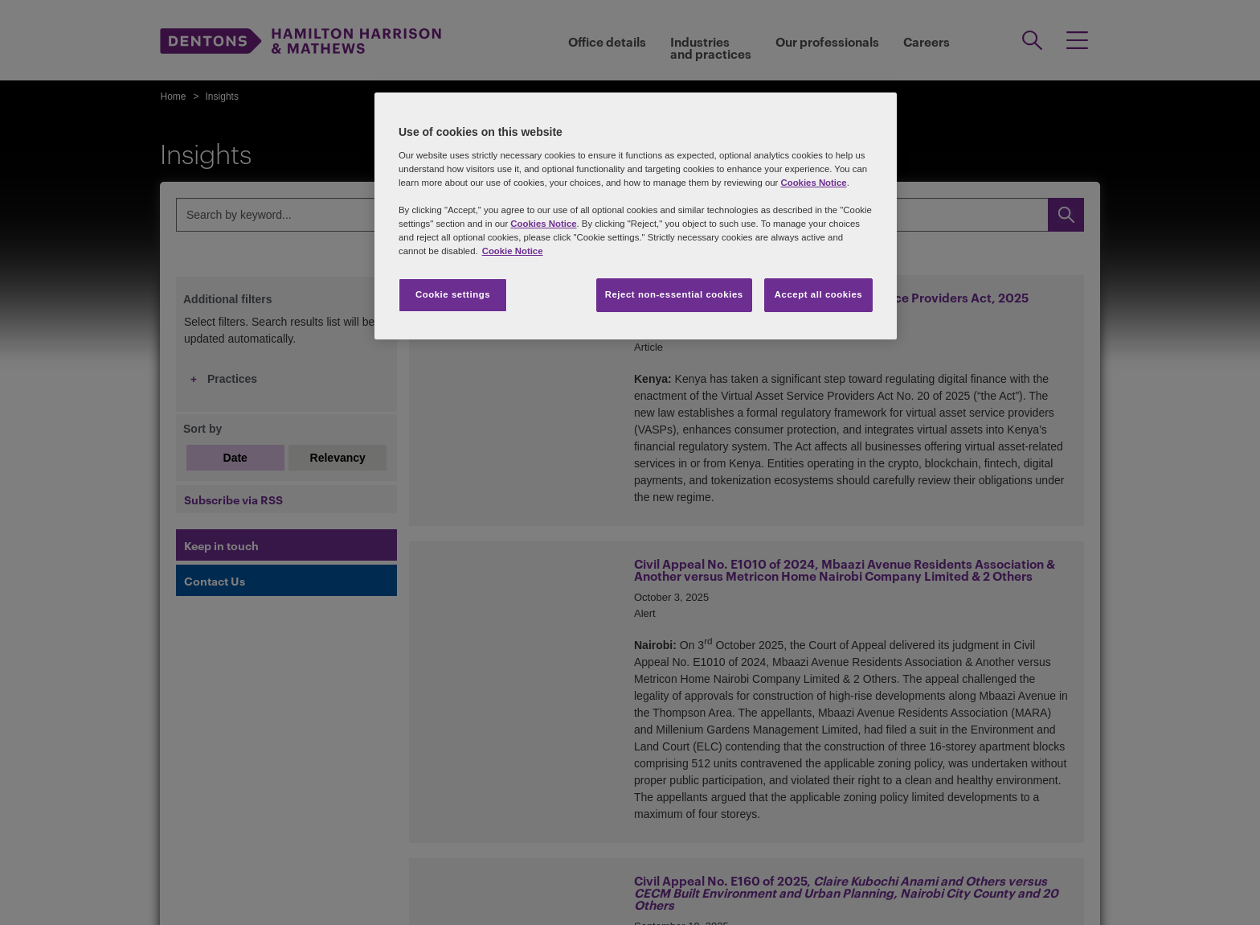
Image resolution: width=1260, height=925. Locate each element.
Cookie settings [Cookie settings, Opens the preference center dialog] (452, 294)
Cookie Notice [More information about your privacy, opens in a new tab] (512, 251)
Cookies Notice (813, 182)
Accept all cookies (819, 294)
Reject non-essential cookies (674, 294)
